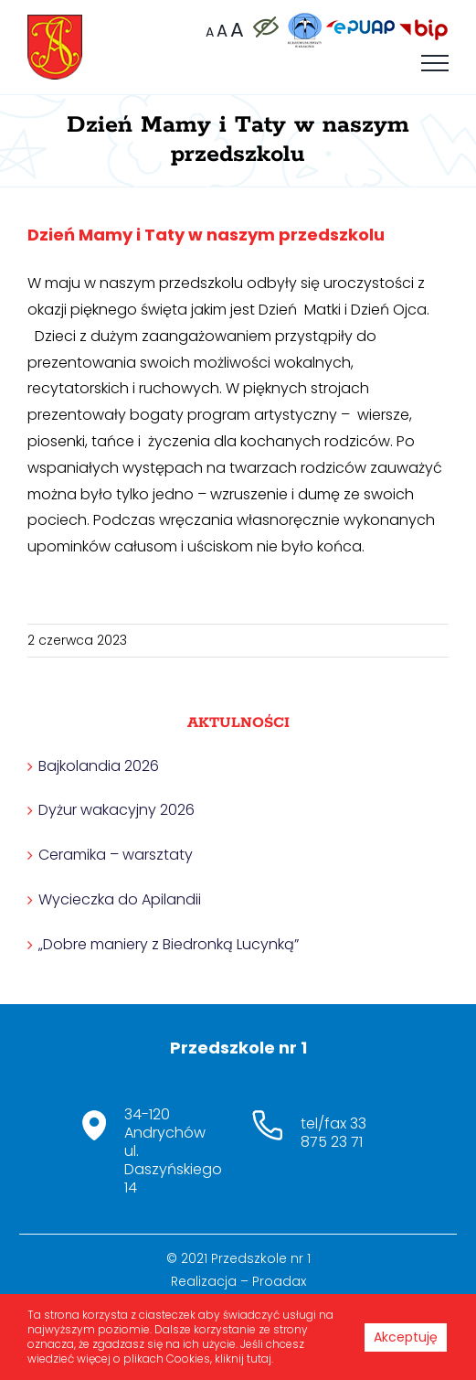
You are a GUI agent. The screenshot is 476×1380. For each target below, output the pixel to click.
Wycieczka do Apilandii (119, 899)
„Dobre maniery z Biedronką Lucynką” (168, 944)
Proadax (279, 1281)
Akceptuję (406, 1337)
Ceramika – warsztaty (115, 854)
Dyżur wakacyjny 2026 (116, 809)
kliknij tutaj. (244, 1358)
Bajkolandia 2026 (98, 765)
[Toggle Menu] (434, 63)
